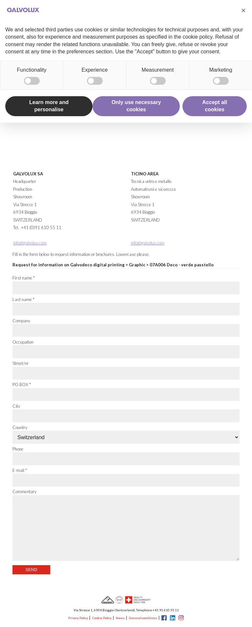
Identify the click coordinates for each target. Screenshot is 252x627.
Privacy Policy (78, 618)
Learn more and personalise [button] (49, 105)
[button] (243, 10)
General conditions (143, 618)
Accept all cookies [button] (214, 105)
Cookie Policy (102, 618)
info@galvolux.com (30, 242)
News (120, 618)
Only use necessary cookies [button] (136, 105)
